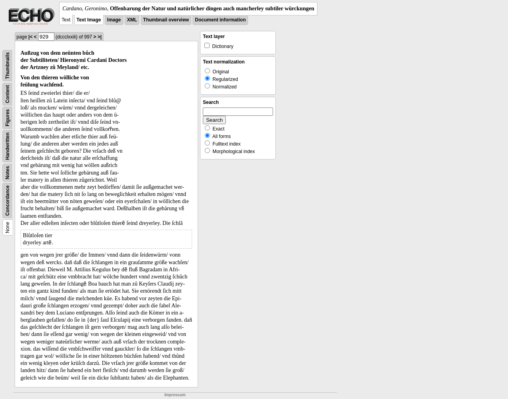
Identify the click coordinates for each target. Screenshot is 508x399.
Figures (7, 117)
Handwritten (7, 146)
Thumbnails (7, 65)
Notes (7, 172)
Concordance (7, 200)
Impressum (174, 395)
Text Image (89, 20)
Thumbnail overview (166, 20)
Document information (220, 20)
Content (7, 94)
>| (100, 37)
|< (31, 37)
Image (114, 20)
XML (132, 20)
